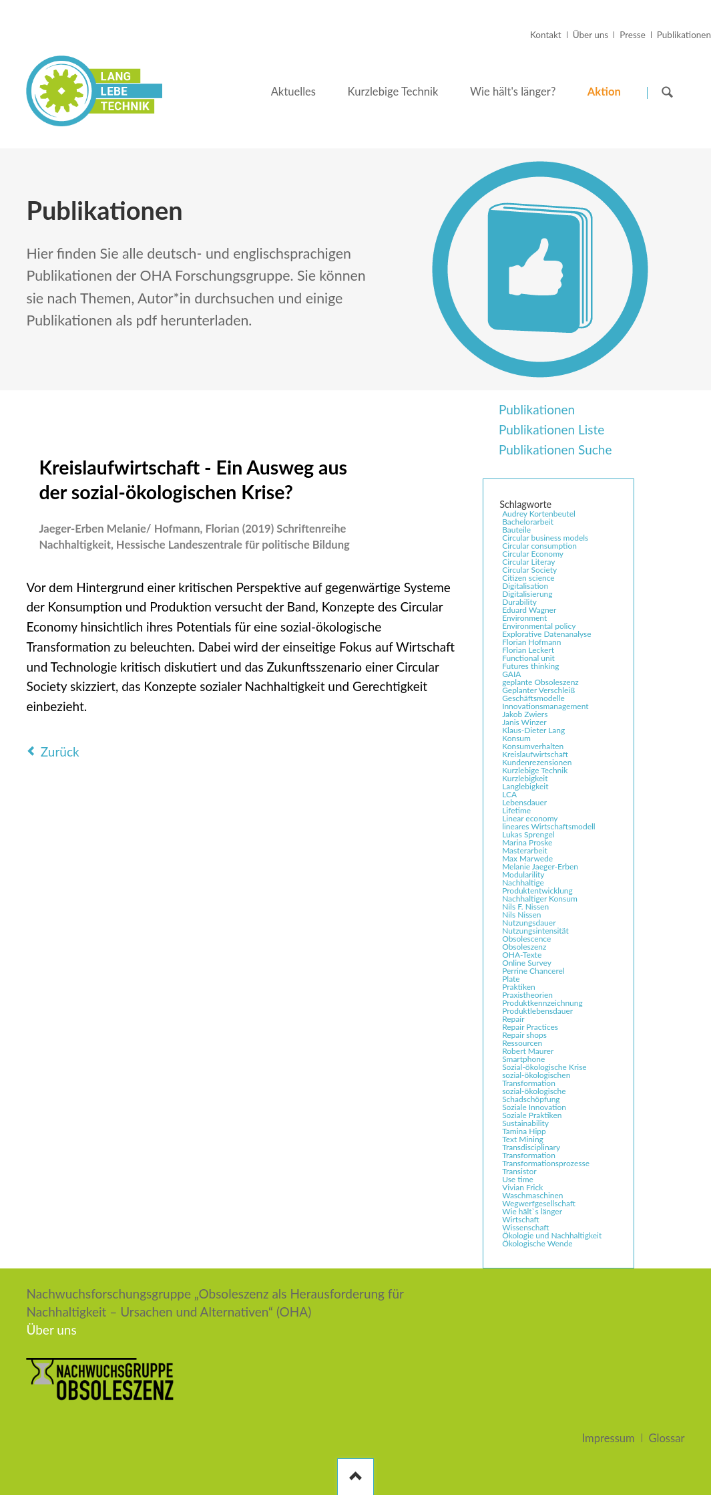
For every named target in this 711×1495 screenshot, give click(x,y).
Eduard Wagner (529, 610)
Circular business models (545, 538)
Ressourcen (522, 1043)
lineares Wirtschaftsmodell (549, 827)
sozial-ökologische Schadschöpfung (534, 1095)
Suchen (667, 92)
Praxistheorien (527, 995)
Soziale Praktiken (531, 1115)
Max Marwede (527, 859)
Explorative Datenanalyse (546, 634)
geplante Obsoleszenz (540, 682)
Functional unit (528, 658)
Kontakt (545, 34)
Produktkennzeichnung (542, 1003)
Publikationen (684, 34)
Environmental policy (538, 626)
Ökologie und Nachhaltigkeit (552, 1236)
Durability (519, 602)
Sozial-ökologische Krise (544, 1067)
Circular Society (529, 570)
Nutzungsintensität (535, 931)
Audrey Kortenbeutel (538, 514)
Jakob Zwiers (524, 714)
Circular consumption (539, 546)
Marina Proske (527, 843)
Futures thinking (530, 666)
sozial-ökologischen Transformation (536, 1079)
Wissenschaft (525, 1228)
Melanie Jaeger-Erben (540, 867)
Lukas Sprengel (528, 835)
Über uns (590, 34)
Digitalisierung (527, 594)
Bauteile (516, 530)
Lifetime (516, 811)
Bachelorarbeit (527, 522)
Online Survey (526, 963)
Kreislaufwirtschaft (535, 755)
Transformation (528, 1155)
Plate (511, 979)
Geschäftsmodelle (533, 698)
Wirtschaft (520, 1220)
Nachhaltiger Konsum (539, 899)
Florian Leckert (528, 650)
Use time (517, 1180)
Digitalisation (525, 586)
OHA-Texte (521, 955)
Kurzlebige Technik (534, 771)
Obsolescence (526, 939)
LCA (509, 795)
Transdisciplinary (531, 1147)
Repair (513, 1019)
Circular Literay (528, 562)
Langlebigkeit (525, 787)
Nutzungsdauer (528, 923)
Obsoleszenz (524, 947)
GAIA (511, 674)
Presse (633, 34)
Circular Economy (532, 554)
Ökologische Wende (537, 1244)
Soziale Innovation (534, 1107)
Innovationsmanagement (545, 706)
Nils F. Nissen (525, 907)
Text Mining (522, 1139)
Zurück (60, 751)
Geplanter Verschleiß (538, 690)
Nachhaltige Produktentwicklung (537, 887)
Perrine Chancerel (533, 971)
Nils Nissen (521, 915)
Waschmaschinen (532, 1196)
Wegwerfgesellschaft (538, 1204)
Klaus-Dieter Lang (533, 730)
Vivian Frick (522, 1188)
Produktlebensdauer (537, 1011)
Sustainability (525, 1123)
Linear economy (529, 819)
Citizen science (528, 578)
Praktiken (518, 987)
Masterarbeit (524, 851)
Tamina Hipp (524, 1131)
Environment (524, 618)
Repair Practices (530, 1027)
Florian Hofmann (531, 642)
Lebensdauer (524, 803)
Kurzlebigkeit (524, 779)
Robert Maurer (527, 1051)
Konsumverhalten (532, 746)
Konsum (516, 738)
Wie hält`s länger (532, 1212)
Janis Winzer (524, 722)
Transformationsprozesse (545, 1164)
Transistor (519, 1172)
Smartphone (523, 1059)
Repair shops (524, 1035)
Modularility (523, 875)
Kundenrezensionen (536, 763)
